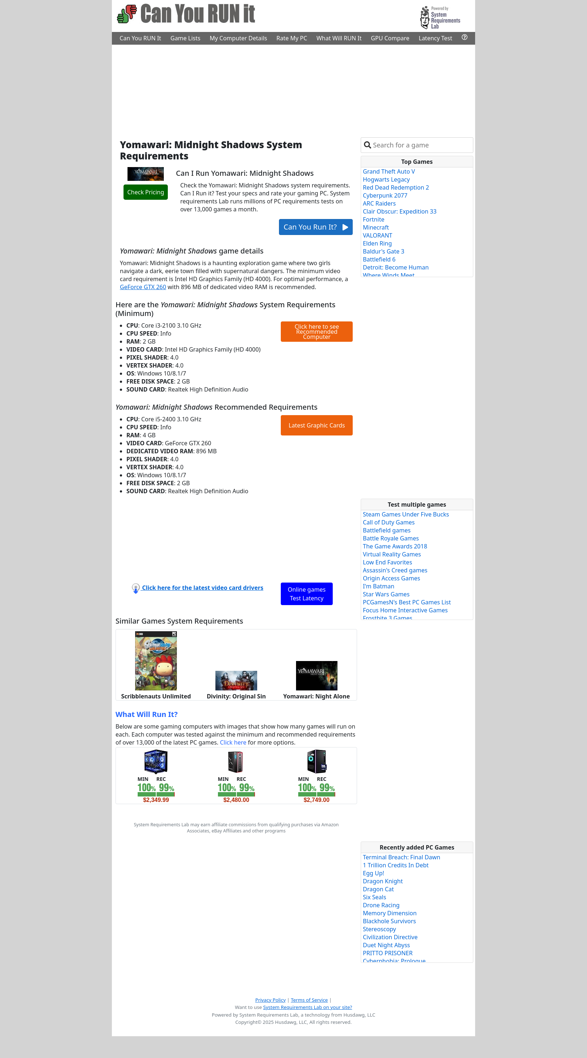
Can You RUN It (140, 38)
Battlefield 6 (379, 259)
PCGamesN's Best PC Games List (407, 602)
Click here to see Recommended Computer (317, 332)
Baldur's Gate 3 (383, 251)
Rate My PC (291, 38)
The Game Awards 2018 (395, 546)
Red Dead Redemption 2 (396, 187)
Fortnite (373, 219)
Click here (233, 742)
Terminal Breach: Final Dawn (401, 857)
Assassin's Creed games (395, 570)
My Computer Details (238, 38)
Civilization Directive (390, 937)
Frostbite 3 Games (387, 618)
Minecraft (376, 227)
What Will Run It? (147, 714)
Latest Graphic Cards (317, 425)
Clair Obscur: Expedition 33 (400, 211)
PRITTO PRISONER (388, 953)
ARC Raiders (379, 203)
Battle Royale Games (391, 538)
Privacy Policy (270, 1000)
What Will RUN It (338, 38)
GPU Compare (390, 38)
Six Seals (374, 897)
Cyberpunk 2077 (385, 195)
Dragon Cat (378, 889)
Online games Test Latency (306, 593)
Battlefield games (386, 530)
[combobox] (421, 145)
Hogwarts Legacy (386, 179)
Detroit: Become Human (396, 267)
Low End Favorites (387, 562)
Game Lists (185, 38)
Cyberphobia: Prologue (394, 961)
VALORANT (377, 235)
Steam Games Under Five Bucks (406, 514)
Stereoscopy (379, 929)
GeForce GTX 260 (143, 287)
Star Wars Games (386, 594)
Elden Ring (377, 243)
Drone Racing (381, 905)
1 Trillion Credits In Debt (396, 865)
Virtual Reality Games (392, 554)
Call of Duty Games (389, 522)
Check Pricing (145, 192)
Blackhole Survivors (389, 921)
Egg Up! (373, 873)
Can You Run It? (316, 227)
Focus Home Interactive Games (405, 610)
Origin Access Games (391, 578)
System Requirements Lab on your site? (307, 1007)
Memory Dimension (390, 913)
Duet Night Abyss (386, 945)
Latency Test (435, 38)
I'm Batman (378, 586)
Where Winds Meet (388, 275)
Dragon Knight (383, 881)
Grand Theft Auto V (389, 171)
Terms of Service (309, 1000)
